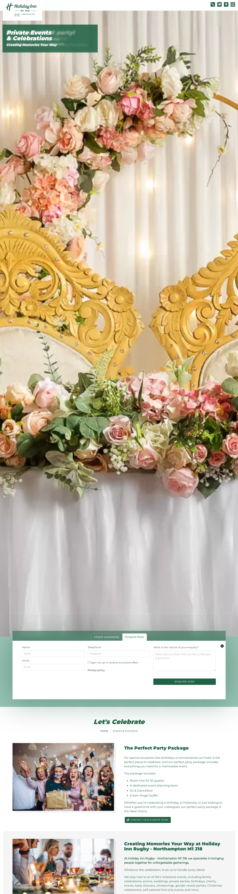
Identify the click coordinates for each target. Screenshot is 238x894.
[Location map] (226, 4)
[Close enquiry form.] (222, 646)
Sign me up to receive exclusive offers (113, 662)
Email (25, 660)
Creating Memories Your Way (31, 45)
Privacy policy (96, 670)
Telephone (94, 647)
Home (104, 730)
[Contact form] (219, 4)
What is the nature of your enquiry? (176, 647)
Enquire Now (185, 681)
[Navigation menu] (233, 4)
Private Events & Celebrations (29, 35)
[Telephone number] (213, 4)
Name (26, 647)
